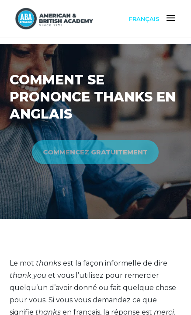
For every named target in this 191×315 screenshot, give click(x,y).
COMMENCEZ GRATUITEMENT (95, 152)
